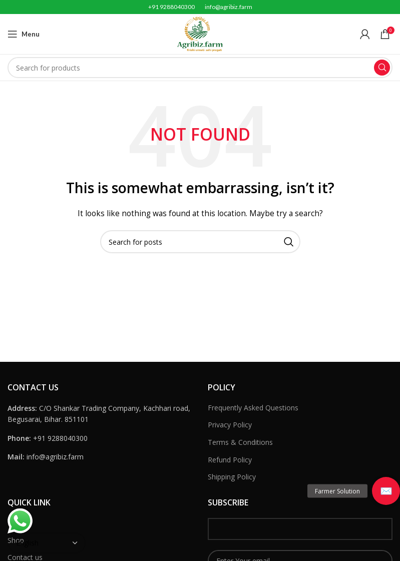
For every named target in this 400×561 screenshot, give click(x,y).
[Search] (200, 67)
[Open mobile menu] (24, 34)
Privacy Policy (230, 424)
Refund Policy (230, 459)
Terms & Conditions (240, 442)
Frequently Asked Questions (253, 407)
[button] (386, 491)
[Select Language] (47, 542)
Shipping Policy (232, 476)
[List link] (100, 438)
